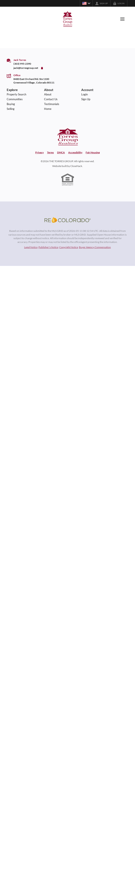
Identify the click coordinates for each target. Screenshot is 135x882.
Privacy (39, 152)
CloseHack (76, 165)
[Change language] (86, 3)
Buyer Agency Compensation (95, 247)
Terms (50, 152)
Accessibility (75, 152)
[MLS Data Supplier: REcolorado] (67, 220)
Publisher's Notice (48, 247)
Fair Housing (93, 152)
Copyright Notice (68, 247)
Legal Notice (31, 247)
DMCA (61, 152)
